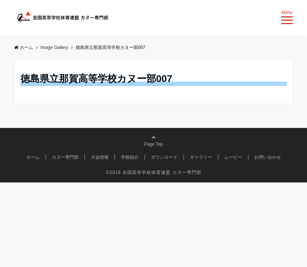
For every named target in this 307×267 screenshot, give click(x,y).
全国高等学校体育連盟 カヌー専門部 (161, 172)
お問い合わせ (267, 157)
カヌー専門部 (65, 157)
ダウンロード (164, 157)
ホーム (33, 157)
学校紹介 (130, 157)
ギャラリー (201, 157)
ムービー (233, 157)
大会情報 (100, 157)
